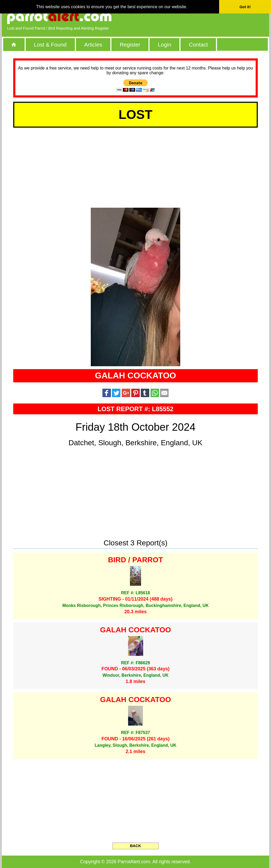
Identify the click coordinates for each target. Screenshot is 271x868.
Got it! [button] (245, 7)
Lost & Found (50, 44)
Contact (198, 44)
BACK (135, 846)
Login (164, 44)
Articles (93, 44)
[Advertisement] (203, 17)
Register (130, 44)
